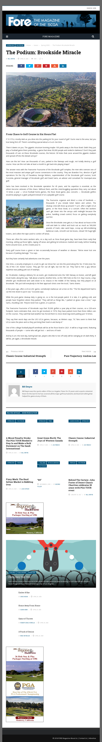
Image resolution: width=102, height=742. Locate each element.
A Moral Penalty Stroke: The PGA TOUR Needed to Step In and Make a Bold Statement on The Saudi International (19, 443)
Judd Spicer (25, 489)
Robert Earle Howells (27, 623)
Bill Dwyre (11, 59)
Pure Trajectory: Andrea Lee (80, 355)
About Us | (74, 738)
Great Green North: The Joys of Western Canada (50, 439)
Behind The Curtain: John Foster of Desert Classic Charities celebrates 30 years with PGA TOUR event (81, 485)
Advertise (92, 738)
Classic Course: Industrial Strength (26, 355)
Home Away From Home (29, 605)
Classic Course (74, 421)
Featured (12, 573)
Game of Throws (25, 618)
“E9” (39, 480)
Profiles (72, 463)
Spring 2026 (31, 573)
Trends (19, 463)
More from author (29, 413)
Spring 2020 (10, 45)
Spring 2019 (11, 421)
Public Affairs (21, 573)
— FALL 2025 (42, 463)
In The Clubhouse (53, 463)
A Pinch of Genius (26, 632)
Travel (50, 421)
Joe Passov (56, 445)
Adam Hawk (24, 610)
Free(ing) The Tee (19, 577)
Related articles (13, 413)
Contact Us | (84, 738)
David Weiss (24, 596)
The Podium (19, 45)
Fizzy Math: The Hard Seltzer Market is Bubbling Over (19, 482)
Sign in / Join (91, 8)
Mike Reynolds (25, 636)
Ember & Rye (24, 592)
